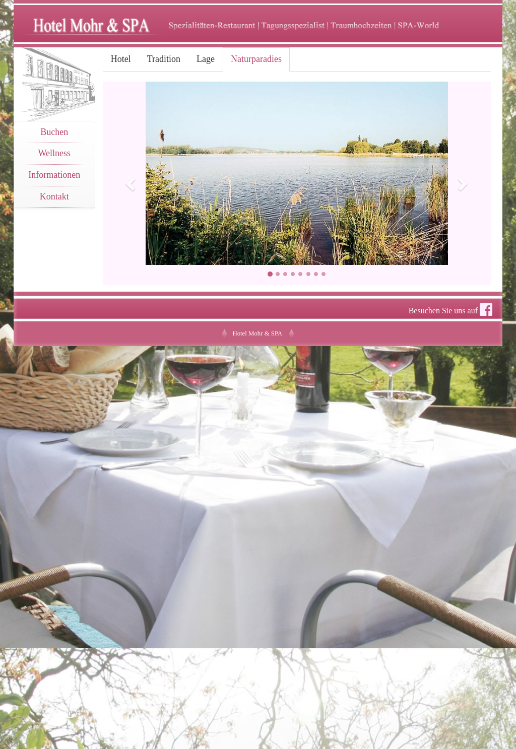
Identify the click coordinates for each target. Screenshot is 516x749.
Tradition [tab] (163, 59)
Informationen (54, 175)
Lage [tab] (206, 59)
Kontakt (54, 196)
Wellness (54, 153)
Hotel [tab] (121, 59)
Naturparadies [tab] (256, 59)
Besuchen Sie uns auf (450, 309)
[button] (132, 183)
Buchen (54, 132)
